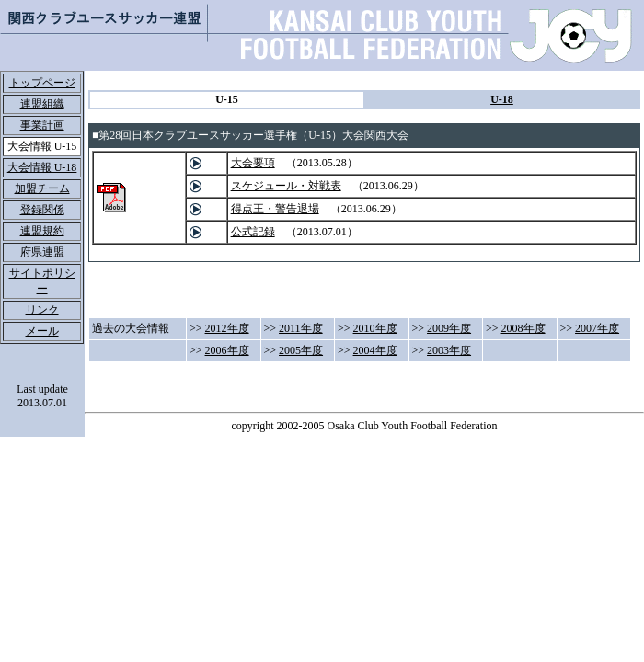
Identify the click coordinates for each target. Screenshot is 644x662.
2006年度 (227, 350)
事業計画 (42, 125)
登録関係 (42, 209)
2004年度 (375, 350)
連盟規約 (42, 230)
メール (42, 331)
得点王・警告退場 (275, 208)
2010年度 (375, 328)
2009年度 (449, 328)
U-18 (501, 99)
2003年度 (449, 350)
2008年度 (523, 328)
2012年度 (227, 328)
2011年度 (301, 328)
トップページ (42, 82)
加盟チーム (42, 188)
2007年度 (597, 328)
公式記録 (253, 231)
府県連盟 (42, 251)
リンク (42, 309)
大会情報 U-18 (42, 167)
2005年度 (301, 350)
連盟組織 (42, 103)
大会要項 (253, 162)
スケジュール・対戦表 (286, 185)
